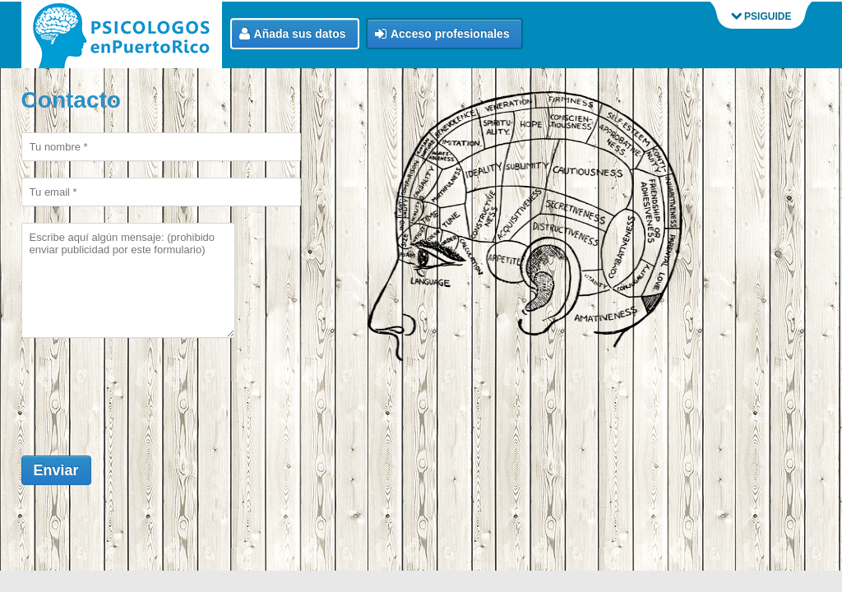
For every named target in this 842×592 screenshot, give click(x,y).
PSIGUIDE (761, 16)
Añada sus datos (292, 34)
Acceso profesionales (442, 34)
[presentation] (146, 389)
